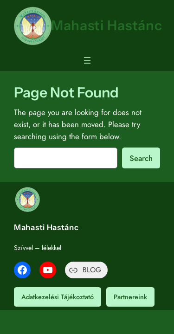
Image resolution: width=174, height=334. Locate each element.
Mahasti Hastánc (106, 25)
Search (141, 158)
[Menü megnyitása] (87, 60)
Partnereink (130, 297)
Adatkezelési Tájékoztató (57, 297)
